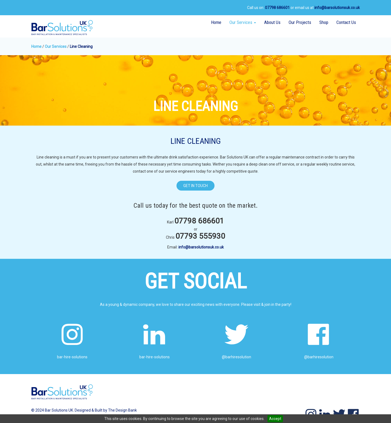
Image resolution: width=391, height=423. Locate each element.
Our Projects (300, 22)
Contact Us (346, 22)
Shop (323, 22)
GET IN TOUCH (195, 185)
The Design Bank (122, 410)
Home (216, 22)
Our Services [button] (244, 22)
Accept (275, 418)
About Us (272, 22)
